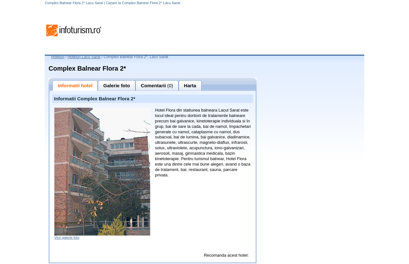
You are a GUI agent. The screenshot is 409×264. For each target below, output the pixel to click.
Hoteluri (57, 57)
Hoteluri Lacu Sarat (83, 57)
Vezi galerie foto (66, 237)
